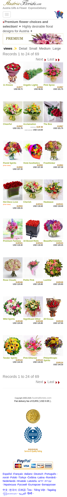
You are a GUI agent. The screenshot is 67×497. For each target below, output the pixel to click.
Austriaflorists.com (41, 398)
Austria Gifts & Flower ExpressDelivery (24, 8)
